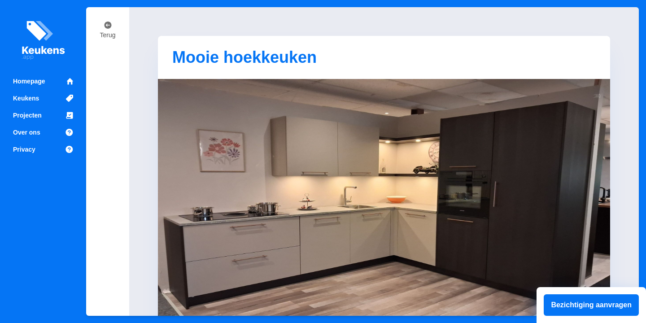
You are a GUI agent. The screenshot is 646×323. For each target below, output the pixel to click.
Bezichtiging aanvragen (591, 305)
